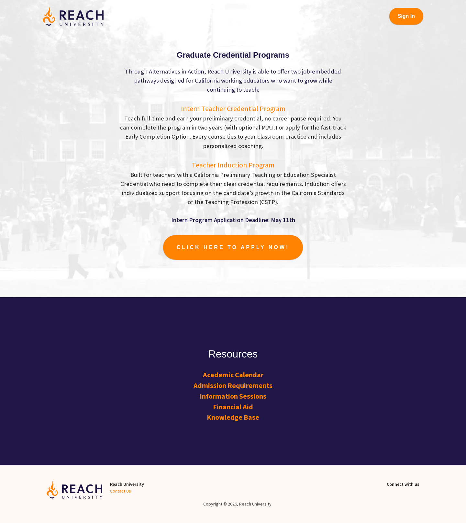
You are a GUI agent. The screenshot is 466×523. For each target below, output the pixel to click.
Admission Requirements (233, 385)
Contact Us (120, 491)
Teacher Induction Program (233, 164)
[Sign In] (406, 16)
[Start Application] (233, 247)
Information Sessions (233, 396)
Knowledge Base (233, 417)
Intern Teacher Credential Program (233, 108)
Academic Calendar (233, 374)
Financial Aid (233, 406)
